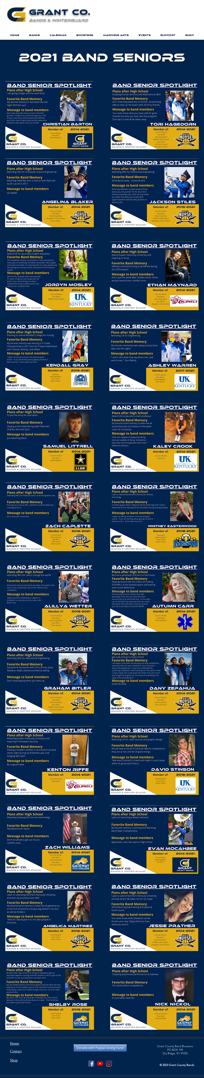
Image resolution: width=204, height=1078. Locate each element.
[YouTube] (100, 1064)
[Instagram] (109, 1064)
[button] (34, 35)
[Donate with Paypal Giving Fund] (100, 1048)
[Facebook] (91, 1064)
